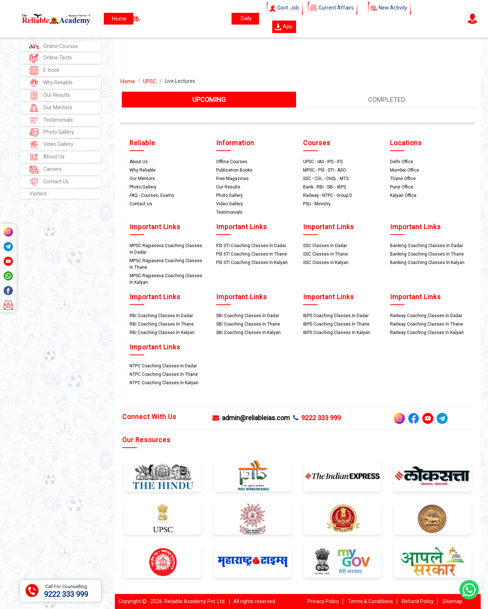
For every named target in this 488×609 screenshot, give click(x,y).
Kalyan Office (403, 195)
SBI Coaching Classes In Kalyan (248, 332)
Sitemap (452, 601)
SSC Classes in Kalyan (326, 262)
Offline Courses (231, 161)
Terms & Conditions (370, 601)
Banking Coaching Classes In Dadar (426, 245)
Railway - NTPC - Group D (327, 195)
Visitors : (39, 194)
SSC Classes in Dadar (325, 245)
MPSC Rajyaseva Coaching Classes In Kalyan (166, 279)
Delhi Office (401, 161)
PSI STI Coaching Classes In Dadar (251, 245)
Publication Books (234, 170)
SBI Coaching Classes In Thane (248, 324)
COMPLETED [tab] (386, 99)
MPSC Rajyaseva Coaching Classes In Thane (166, 264)
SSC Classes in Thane (325, 254)
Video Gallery (51, 144)
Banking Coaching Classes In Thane (427, 254)
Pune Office (401, 187)
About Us (47, 157)
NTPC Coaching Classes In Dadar (163, 365)
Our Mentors (50, 108)
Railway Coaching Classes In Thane (426, 324)
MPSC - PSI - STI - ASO (324, 170)
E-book (44, 70)
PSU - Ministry (317, 203)
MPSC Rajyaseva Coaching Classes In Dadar (166, 249)
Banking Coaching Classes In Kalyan (427, 262)
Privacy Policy (323, 601)
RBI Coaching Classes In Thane (162, 324)
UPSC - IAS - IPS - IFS (323, 161)
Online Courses (53, 46)
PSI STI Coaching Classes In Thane (251, 254)
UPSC (150, 81)
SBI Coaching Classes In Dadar (247, 315)
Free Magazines (232, 178)
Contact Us (49, 182)
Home (127, 81)
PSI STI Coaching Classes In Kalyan (252, 262)
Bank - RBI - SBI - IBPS (324, 187)
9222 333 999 (317, 418)
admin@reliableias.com (251, 418)
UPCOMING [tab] (209, 99)
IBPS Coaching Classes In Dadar (336, 315)
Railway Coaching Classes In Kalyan (427, 332)
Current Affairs (332, 8)
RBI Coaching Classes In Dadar (161, 315)
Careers (45, 169)
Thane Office (403, 178)
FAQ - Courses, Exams (152, 195)
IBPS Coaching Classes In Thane (336, 324)
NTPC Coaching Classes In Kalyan (164, 382)
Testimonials (51, 120)
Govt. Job (285, 8)
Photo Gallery (51, 132)
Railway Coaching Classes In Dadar (426, 315)
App (283, 26)
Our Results (49, 95)
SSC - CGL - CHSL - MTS (326, 178)
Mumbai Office (404, 170)
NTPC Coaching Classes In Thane (164, 374)
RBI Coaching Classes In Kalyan (162, 332)
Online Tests (50, 58)
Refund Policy (418, 601)
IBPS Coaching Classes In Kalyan (336, 332)
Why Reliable (51, 83)
